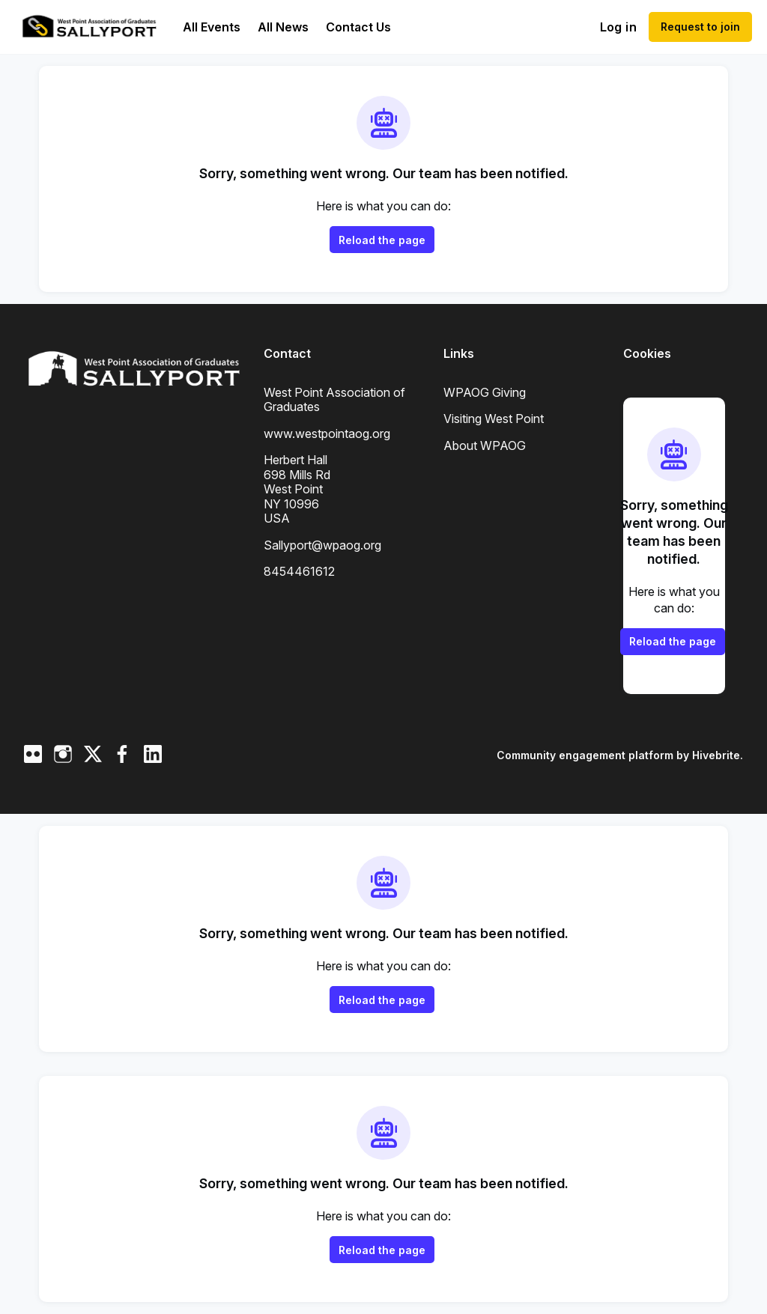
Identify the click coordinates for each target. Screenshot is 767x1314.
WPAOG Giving (484, 392)
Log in (618, 26)
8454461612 (299, 571)
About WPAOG (484, 445)
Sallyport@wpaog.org (322, 545)
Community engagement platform (585, 755)
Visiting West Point (493, 418)
